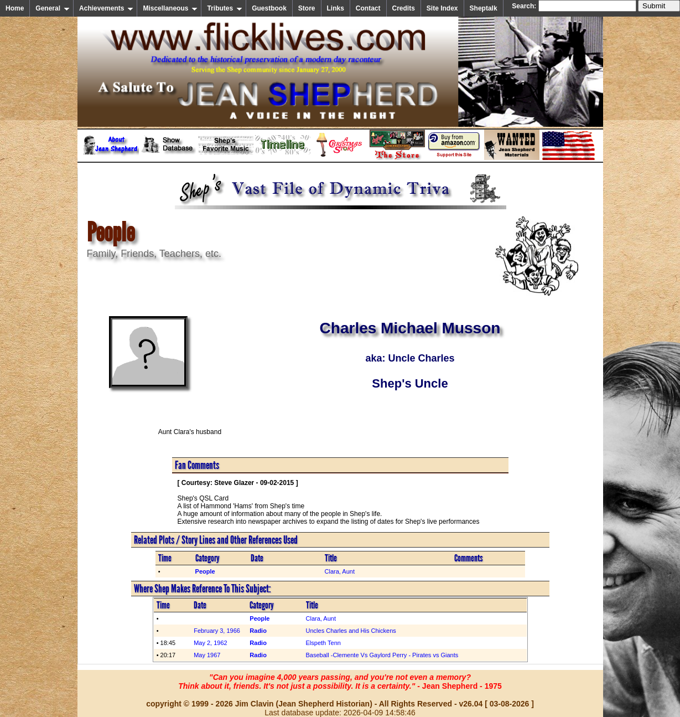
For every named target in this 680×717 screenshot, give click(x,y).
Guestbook (269, 8)
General (52, 8)
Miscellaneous (170, 8)
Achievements (106, 8)
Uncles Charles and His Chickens (351, 630)
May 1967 (207, 655)
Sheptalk (483, 8)
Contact (368, 8)
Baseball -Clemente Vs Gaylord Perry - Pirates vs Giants (382, 655)
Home (15, 8)
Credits (403, 8)
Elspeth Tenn (323, 642)
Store (306, 8)
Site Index (442, 8)
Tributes (224, 8)
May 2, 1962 (210, 642)
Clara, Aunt (340, 571)
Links (335, 8)
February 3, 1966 (217, 630)
